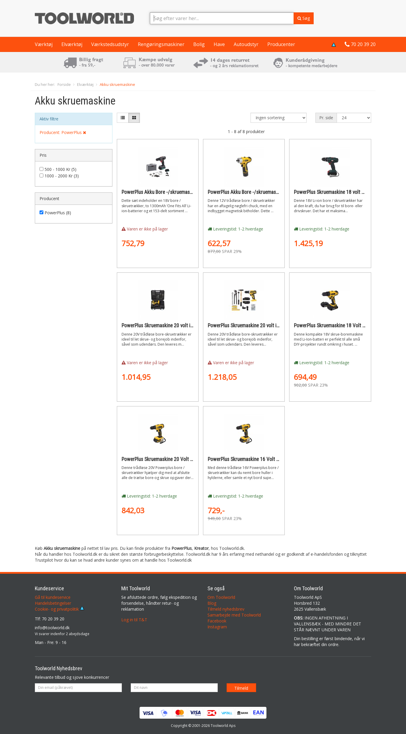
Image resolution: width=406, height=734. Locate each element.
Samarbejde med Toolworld (234, 615)
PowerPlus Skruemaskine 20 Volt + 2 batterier (168, 459)
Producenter (281, 44)
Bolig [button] (199, 44)
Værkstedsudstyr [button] (110, 44)
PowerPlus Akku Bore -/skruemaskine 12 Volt (254, 192)
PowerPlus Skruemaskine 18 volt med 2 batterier (343, 192)
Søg (303, 18)
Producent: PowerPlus (63, 132)
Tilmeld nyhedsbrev (225, 609)
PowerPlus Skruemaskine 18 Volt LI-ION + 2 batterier (348, 325)
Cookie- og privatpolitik (59, 609)
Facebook (216, 621)
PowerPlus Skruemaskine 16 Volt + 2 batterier (255, 459)
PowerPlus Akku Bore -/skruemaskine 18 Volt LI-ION (175, 192)
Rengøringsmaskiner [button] (161, 44)
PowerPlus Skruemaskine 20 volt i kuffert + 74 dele (174, 325)
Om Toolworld (221, 597)
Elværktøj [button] (71, 44)
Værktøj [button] (44, 44)
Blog (211, 603)
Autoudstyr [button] (246, 44)
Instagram (217, 627)
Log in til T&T (134, 619)
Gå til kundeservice (53, 597)
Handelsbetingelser (53, 603)
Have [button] (219, 44)
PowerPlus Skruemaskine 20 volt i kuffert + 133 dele (261, 325)
